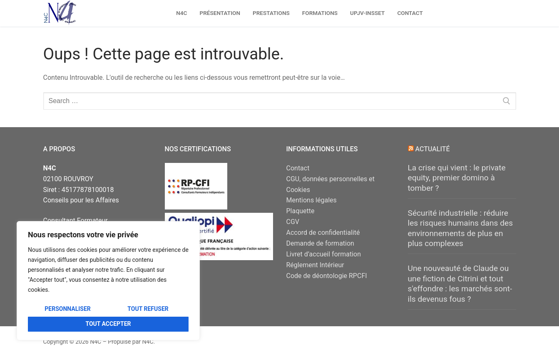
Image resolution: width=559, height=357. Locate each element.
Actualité (432, 149)
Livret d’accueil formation (323, 254)
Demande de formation (320, 243)
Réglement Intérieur (315, 265)
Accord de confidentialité (323, 232)
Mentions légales (311, 200)
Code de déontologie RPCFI (326, 276)
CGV (293, 222)
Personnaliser (68, 308)
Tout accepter (108, 323)
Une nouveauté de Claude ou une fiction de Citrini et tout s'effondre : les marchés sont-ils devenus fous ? (460, 283)
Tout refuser (147, 308)
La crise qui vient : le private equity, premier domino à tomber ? (457, 178)
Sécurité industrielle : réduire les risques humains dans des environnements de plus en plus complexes (460, 228)
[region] (108, 280)
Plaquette (300, 211)
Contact (298, 168)
